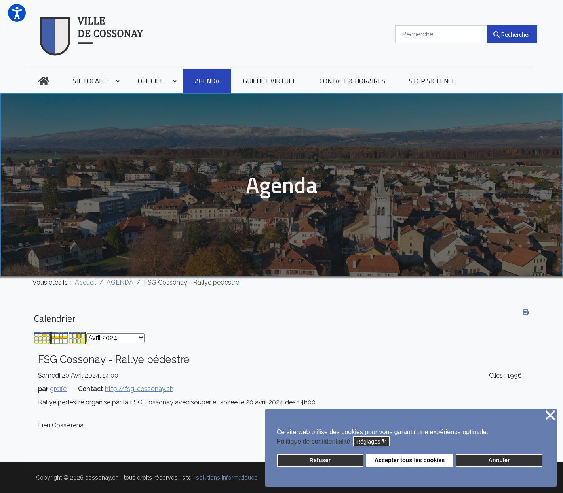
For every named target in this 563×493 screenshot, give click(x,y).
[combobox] (441, 34)
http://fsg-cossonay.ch (139, 389)
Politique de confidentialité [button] (313, 441)
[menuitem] (43, 81)
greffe (58, 389)
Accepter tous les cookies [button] (410, 460)
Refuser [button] (320, 460)
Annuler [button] (499, 460)
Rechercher (511, 34)
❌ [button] (550, 415)
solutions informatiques (227, 477)
